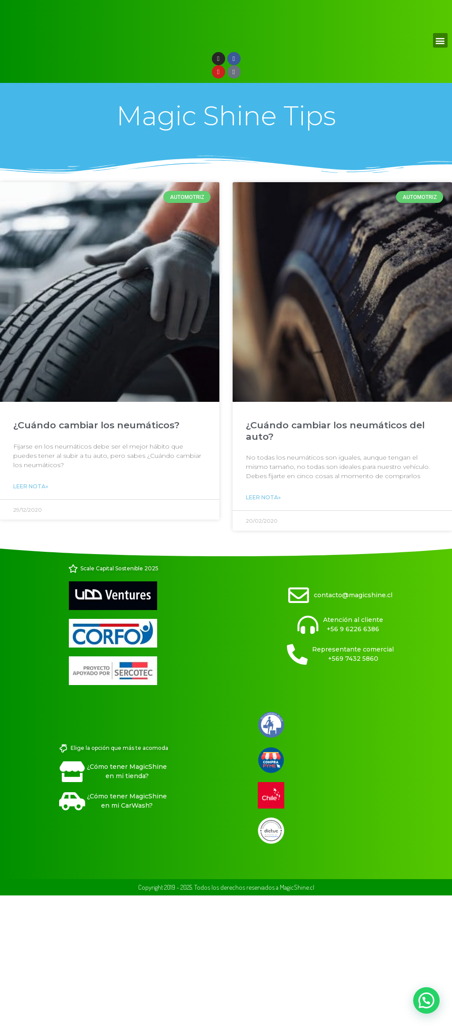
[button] (440, 170)
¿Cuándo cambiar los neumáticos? (96, 554)
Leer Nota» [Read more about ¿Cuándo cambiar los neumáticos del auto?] (263, 627)
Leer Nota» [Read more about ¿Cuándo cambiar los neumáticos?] (30, 616)
